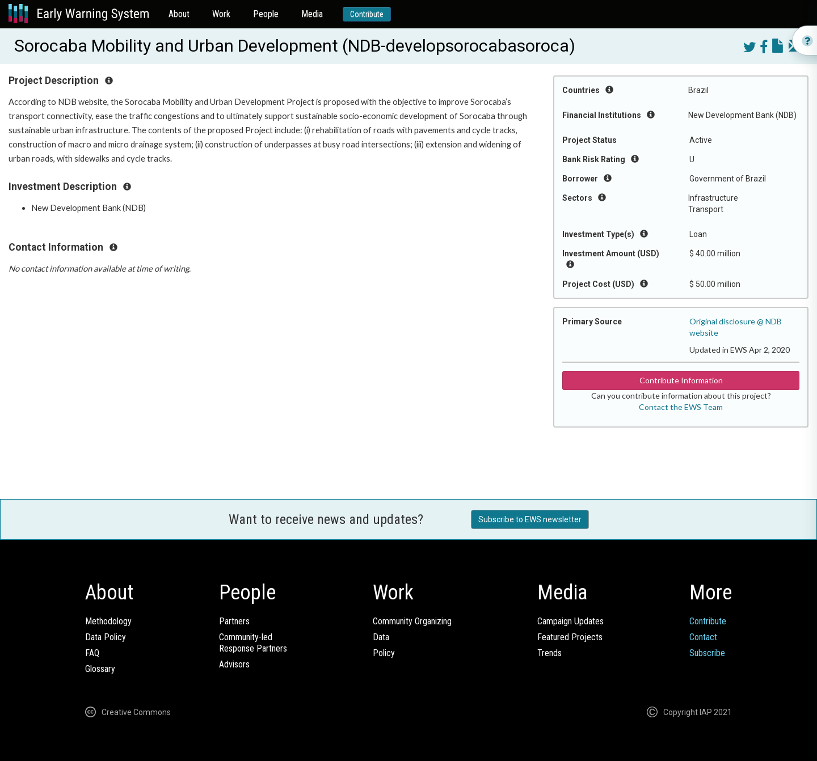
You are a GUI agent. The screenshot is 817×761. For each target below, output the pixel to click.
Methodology (108, 621)
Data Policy (105, 637)
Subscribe (707, 653)
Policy (384, 653)
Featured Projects (570, 637)
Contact (703, 637)
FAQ (92, 653)
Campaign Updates (570, 621)
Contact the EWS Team (681, 407)
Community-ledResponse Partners (253, 643)
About (179, 14)
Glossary (100, 668)
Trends (549, 653)
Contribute (367, 14)
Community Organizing (412, 621)
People (266, 14)
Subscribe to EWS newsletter (530, 519)
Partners (234, 621)
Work (221, 14)
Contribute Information (681, 380)
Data (381, 637)
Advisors (234, 664)
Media (312, 14)
